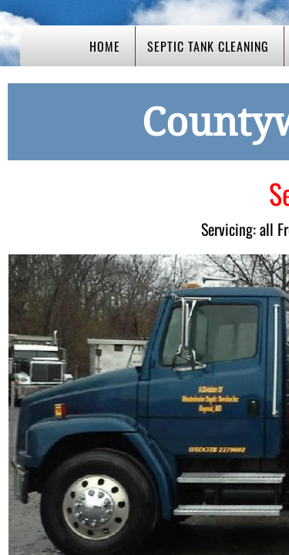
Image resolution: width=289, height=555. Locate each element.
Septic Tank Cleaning (208, 46)
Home (104, 46)
